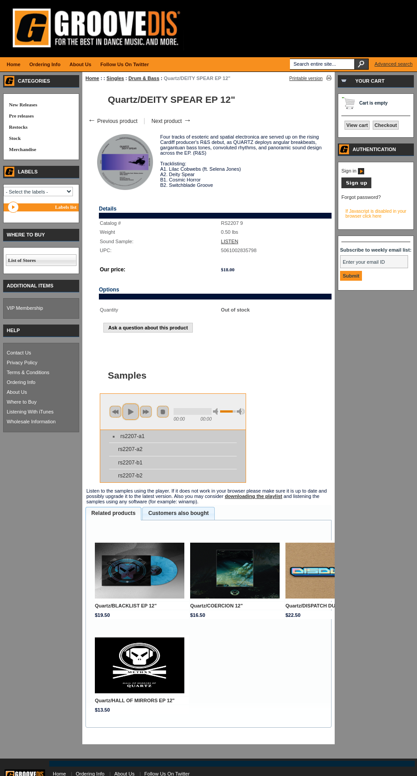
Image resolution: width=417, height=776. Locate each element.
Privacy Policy (22, 362)
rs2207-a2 (130, 449)
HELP (13, 330)
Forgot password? (361, 197)
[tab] (113, 513)
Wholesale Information (31, 421)
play (131, 412)
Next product (171, 121)
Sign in (352, 170)
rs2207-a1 (132, 436)
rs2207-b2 (130, 475)
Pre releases (21, 115)
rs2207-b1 (130, 463)
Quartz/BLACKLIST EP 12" (126, 605)
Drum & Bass (143, 78)
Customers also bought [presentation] (178, 513)
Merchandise (22, 149)
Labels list (66, 207)
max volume (241, 411)
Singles (115, 78)
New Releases (23, 104)
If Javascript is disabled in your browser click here (375, 214)
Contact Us (19, 352)
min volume (217, 411)
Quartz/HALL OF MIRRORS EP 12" (134, 700)
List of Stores (22, 260)
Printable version (306, 78)
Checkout (385, 125)
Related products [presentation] (113, 513)
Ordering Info (21, 382)
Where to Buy (22, 402)
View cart (357, 125)
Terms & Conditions (28, 372)
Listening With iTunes (30, 411)
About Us (17, 392)
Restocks (18, 127)
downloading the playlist (253, 496)
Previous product (112, 121)
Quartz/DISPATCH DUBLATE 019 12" (327, 605)
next (146, 411)
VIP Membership (25, 308)
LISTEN (229, 241)
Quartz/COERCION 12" (216, 605)
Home (92, 78)
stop (163, 411)
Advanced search (393, 64)
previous (115, 411)
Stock (15, 138)
